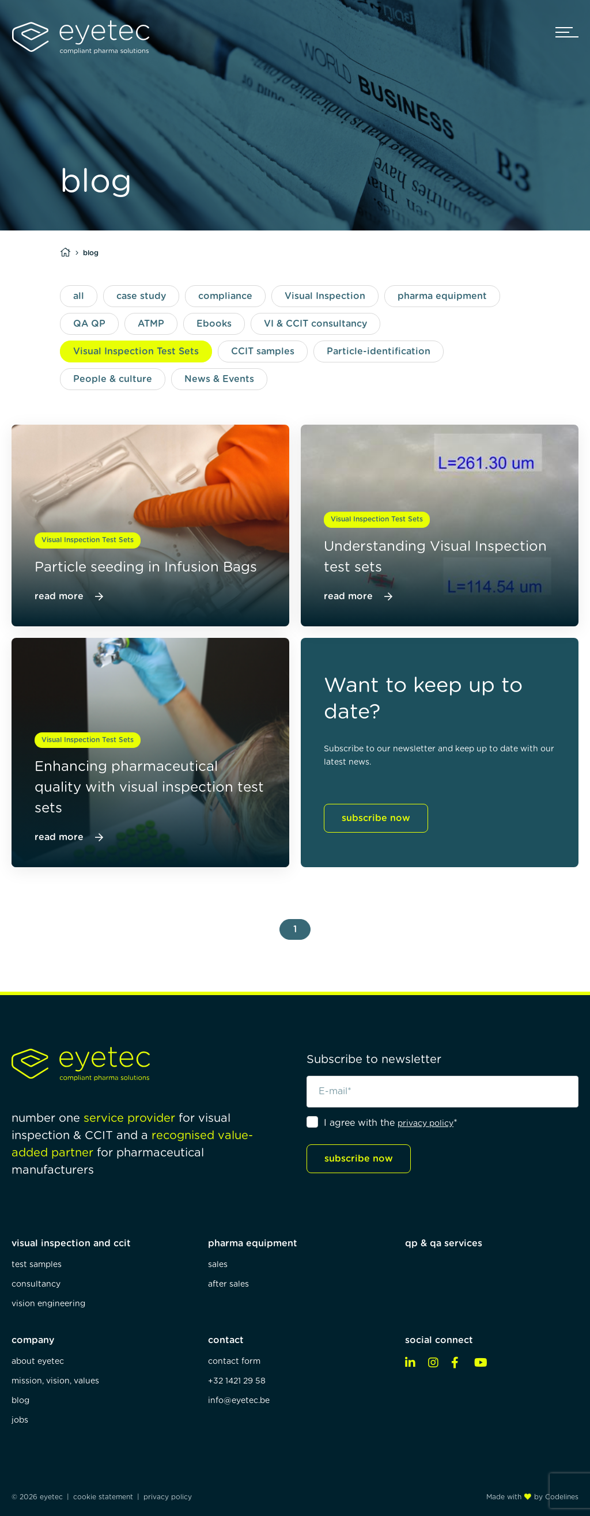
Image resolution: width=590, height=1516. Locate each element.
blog (20, 1401)
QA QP (89, 323)
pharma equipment (442, 296)
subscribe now (376, 818)
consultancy (36, 1284)
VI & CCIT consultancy (315, 323)
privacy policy (425, 1124)
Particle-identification (378, 351)
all (78, 296)
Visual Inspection (325, 296)
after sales (228, 1284)
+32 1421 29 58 (237, 1381)
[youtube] (482, 1363)
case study (141, 296)
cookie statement (103, 1497)
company (33, 1340)
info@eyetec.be (239, 1401)
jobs (20, 1420)
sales (218, 1265)
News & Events (219, 379)
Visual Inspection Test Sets (136, 351)
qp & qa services (443, 1243)
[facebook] (459, 1363)
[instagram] (436, 1363)
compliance (225, 296)
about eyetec (38, 1362)
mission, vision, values (55, 1381)
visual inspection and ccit (71, 1243)
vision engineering (48, 1304)
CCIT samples (262, 351)
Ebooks (214, 323)
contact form (234, 1362)
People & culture (112, 379)
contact (226, 1340)
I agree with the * (390, 1123)
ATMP (151, 323)
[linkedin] (413, 1363)
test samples (37, 1265)
